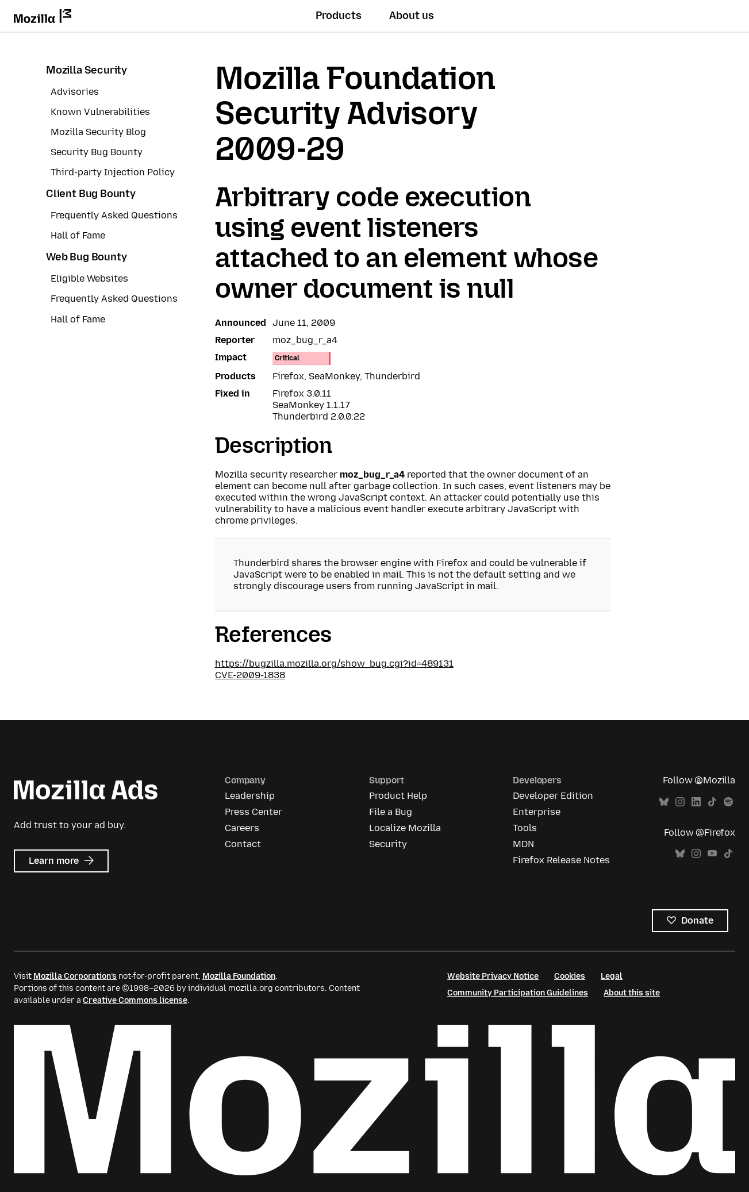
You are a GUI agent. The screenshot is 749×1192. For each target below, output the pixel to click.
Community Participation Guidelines (517, 993)
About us (411, 15)
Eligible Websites (89, 278)
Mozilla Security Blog (98, 131)
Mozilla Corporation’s (75, 976)
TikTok (712, 802)
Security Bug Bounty (97, 152)
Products (339, 15)
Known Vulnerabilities (100, 111)
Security (388, 844)
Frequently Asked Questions (114, 215)
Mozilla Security (86, 70)
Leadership (250, 795)
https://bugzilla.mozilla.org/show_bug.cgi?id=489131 (334, 663)
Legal (612, 976)
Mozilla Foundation (238, 976)
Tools (525, 827)
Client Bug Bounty (91, 193)
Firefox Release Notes (561, 860)
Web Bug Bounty (86, 257)
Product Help (398, 795)
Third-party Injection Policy (113, 172)
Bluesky (664, 802)
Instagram (680, 802)
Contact (243, 844)
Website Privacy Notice (493, 976)
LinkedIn (696, 802)
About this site (632, 993)
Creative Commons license (135, 1000)
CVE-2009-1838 (250, 675)
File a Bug (390, 811)
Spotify (728, 802)
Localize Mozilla (405, 827)
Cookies (569, 976)
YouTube (712, 854)
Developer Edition (553, 795)
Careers (242, 827)
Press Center (253, 811)
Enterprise (536, 811)
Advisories (75, 91)
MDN (523, 844)
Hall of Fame (78, 235)
